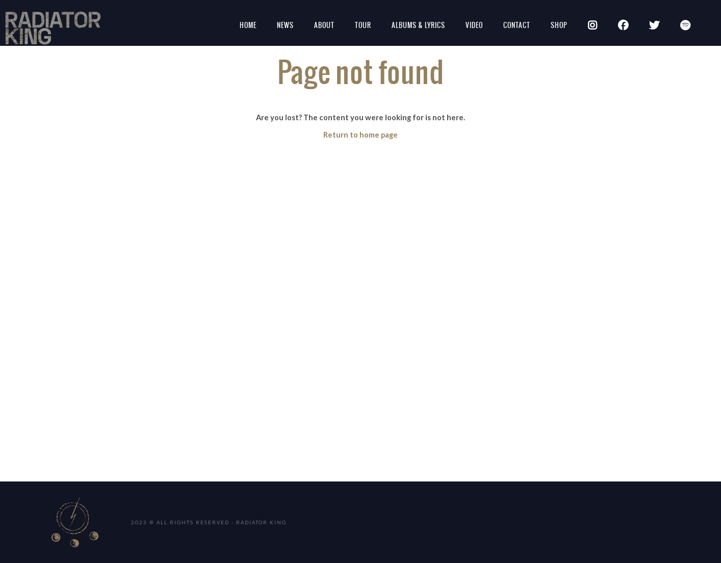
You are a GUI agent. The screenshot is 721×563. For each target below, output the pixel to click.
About (324, 25)
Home (248, 25)
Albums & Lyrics (418, 25)
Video (474, 25)
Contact (516, 25)
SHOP (559, 25)
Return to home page (360, 134)
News (285, 25)
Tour (363, 25)
